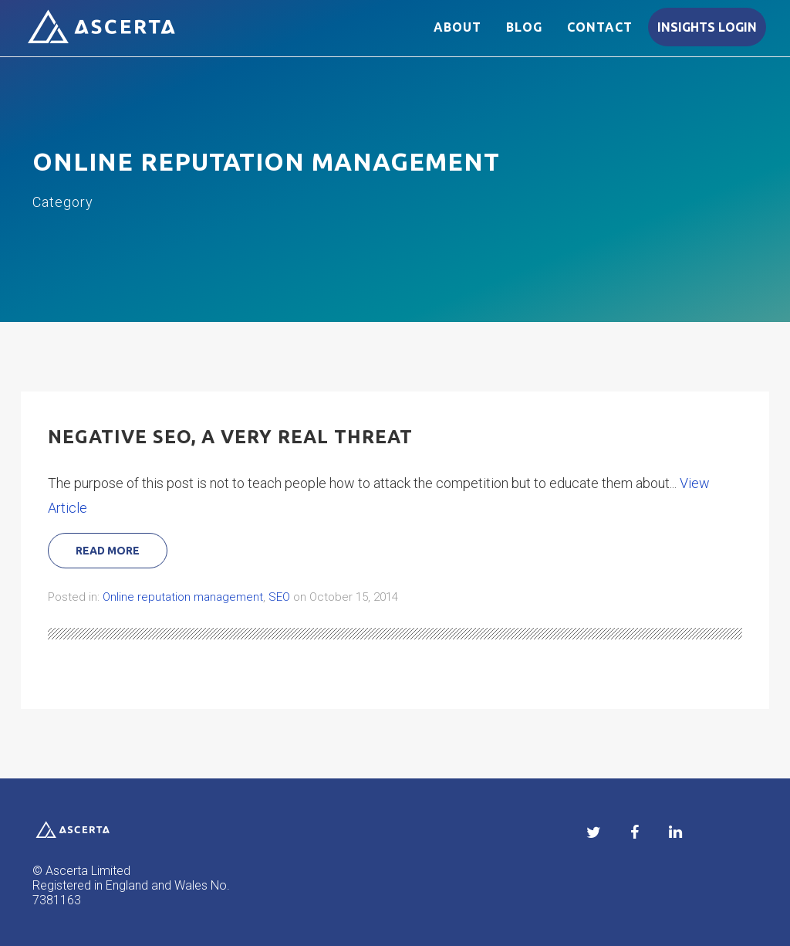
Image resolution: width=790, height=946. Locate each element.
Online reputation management (183, 597)
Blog (524, 36)
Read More (108, 550)
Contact (600, 36)
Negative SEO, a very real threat (230, 436)
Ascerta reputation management (109, 38)
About (457, 36)
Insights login (707, 36)
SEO (279, 597)
